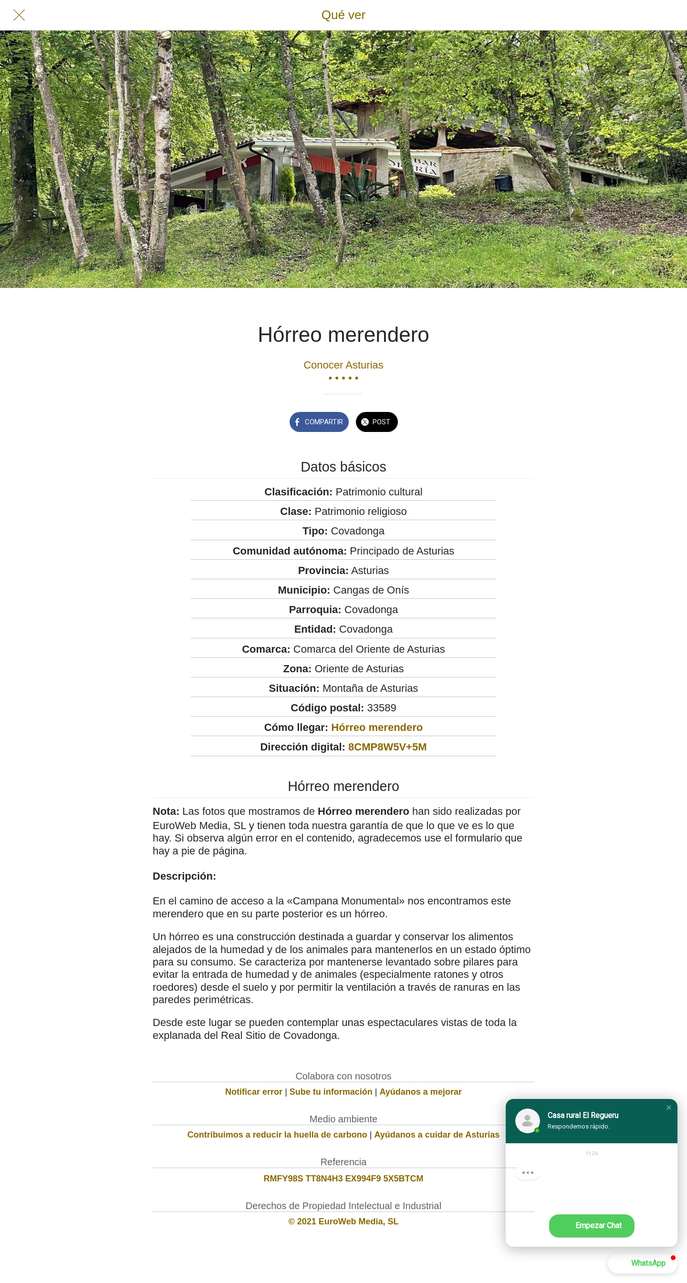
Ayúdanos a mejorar (421, 1092)
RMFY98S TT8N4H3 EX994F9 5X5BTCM (343, 1178)
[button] (669, 1107)
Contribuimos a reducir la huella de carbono (277, 1134)
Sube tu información (331, 1092)
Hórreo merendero (377, 727)
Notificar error (253, 1092)
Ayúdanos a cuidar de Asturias (437, 1134)
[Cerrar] (19, 15)
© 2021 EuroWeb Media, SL (344, 1221)
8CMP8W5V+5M (387, 747)
